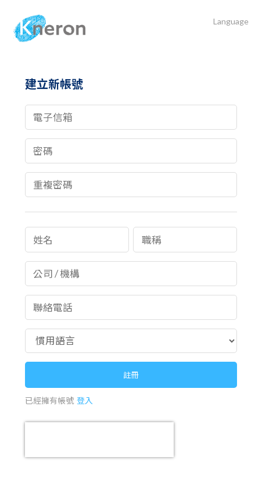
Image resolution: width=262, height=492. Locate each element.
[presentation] (99, 439)
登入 (85, 400)
